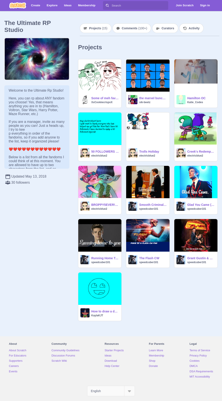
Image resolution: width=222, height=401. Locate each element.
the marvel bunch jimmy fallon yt (153, 98)
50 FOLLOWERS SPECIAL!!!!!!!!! (105, 151)
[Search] (107, 5)
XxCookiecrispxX (102, 102)
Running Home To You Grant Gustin (105, 258)
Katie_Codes (195, 102)
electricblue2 (99, 155)
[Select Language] (111, 391)
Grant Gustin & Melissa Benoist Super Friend (201, 258)
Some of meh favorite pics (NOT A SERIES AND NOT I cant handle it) (105, 98)
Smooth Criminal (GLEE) (153, 204)
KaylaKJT (97, 315)
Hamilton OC (196, 98)
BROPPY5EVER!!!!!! (105, 204)
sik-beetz (144, 102)
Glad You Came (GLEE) (201, 204)
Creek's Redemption (201, 151)
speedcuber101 (148, 208)
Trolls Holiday (149, 151)
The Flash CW (149, 258)
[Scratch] (17, 5)
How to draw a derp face (105, 311)
